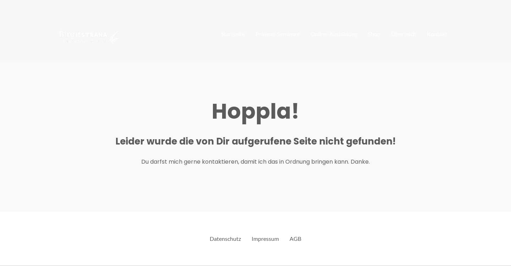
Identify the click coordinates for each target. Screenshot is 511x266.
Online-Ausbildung (334, 33)
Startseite (233, 33)
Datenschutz (225, 238)
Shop (374, 33)
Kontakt (437, 33)
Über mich (403, 33)
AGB (295, 238)
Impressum (265, 238)
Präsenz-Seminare (278, 33)
